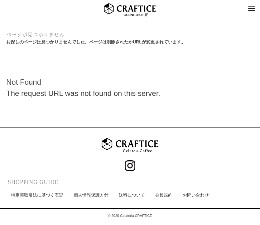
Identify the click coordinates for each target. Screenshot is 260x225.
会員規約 (163, 195)
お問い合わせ (196, 195)
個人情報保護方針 (91, 195)
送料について (132, 195)
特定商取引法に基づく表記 (37, 195)
